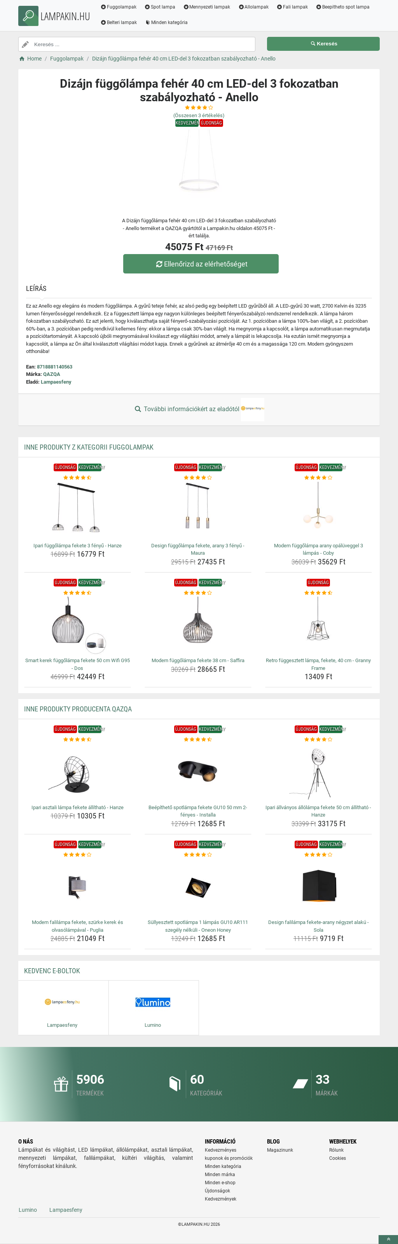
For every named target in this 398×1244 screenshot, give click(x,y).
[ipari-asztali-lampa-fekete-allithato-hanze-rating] (77, 740)
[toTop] (388, 1239)
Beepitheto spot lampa (343, 7)
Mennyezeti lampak (206, 7)
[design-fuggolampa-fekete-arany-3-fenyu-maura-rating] (198, 478)
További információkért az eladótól (199, 409)
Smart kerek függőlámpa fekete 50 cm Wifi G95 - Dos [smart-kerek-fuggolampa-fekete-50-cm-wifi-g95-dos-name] (77, 664)
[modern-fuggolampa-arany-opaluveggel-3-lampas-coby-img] (318, 511)
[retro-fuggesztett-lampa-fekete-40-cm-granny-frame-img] (318, 626)
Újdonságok (217, 1191)
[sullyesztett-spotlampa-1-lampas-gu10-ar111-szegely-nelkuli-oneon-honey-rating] (198, 855)
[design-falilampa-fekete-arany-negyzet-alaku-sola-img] (318, 887)
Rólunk (336, 1150)
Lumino (28, 1210)
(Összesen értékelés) (199, 115)
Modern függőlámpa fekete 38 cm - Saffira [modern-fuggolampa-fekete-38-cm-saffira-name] (198, 660)
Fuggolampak (118, 7)
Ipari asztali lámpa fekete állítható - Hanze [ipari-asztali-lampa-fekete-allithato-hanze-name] (77, 807)
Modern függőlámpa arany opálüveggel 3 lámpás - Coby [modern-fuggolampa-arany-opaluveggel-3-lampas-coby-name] (318, 549)
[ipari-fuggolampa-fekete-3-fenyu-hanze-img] (77, 511)
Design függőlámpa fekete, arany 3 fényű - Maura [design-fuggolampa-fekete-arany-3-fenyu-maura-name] (197, 549)
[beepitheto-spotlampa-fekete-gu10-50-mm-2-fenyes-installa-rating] (198, 740)
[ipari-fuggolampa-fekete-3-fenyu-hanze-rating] (77, 478)
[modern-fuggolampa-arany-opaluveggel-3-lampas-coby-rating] (318, 478)
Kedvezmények (220, 1199)
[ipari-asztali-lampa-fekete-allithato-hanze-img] (77, 773)
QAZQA (51, 374)
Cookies (337, 1158)
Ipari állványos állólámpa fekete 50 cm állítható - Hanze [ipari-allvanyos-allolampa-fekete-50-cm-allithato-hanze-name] (318, 811)
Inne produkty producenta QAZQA (78, 709)
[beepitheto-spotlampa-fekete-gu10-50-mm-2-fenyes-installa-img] (198, 773)
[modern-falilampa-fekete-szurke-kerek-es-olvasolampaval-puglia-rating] (77, 855)
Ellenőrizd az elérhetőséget (201, 264)
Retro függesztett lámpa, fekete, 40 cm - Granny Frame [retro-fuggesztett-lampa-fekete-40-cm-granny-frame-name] (318, 664)
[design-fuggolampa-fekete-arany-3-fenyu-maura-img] (198, 511)
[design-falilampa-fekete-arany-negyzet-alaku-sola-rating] (318, 855)
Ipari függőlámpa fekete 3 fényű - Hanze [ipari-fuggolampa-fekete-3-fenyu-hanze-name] (77, 545)
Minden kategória (166, 22)
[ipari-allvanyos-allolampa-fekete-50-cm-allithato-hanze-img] (318, 773)
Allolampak (253, 7)
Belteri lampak (118, 22)
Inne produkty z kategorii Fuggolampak (89, 447)
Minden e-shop (220, 1182)
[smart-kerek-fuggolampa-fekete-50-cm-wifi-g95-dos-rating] (77, 593)
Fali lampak (292, 7)
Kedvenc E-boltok (52, 971)
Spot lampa (159, 7)
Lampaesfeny (56, 382)
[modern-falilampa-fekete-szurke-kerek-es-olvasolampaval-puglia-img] (77, 887)
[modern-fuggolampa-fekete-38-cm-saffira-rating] (198, 593)
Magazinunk (280, 1150)
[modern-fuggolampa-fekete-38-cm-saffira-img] (198, 626)
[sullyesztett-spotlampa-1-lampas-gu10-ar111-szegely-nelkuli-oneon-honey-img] (198, 887)
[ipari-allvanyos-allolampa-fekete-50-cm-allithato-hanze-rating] (318, 740)
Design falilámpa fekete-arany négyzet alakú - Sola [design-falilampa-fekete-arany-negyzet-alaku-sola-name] (318, 926)
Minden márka (220, 1174)
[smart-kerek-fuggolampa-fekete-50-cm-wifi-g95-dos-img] (77, 626)
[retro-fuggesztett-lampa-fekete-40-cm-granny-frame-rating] (318, 593)
